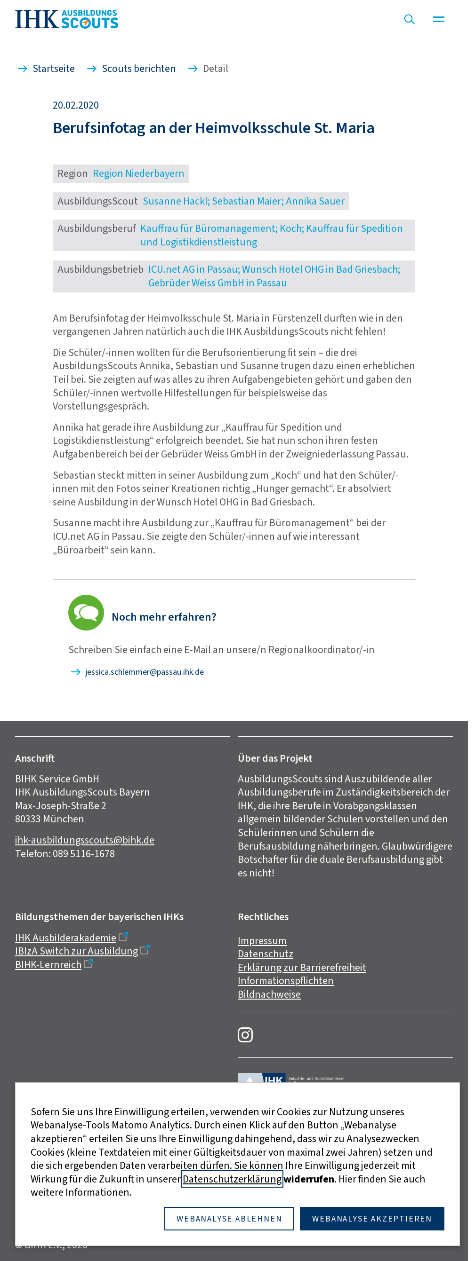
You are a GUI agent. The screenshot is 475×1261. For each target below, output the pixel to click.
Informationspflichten (286, 980)
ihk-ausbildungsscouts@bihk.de (84, 840)
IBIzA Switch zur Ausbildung (76, 951)
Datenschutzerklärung (232, 1179)
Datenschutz (265, 954)
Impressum (262, 940)
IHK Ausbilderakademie (65, 938)
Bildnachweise (269, 994)
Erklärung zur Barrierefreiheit (302, 967)
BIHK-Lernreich (48, 964)
